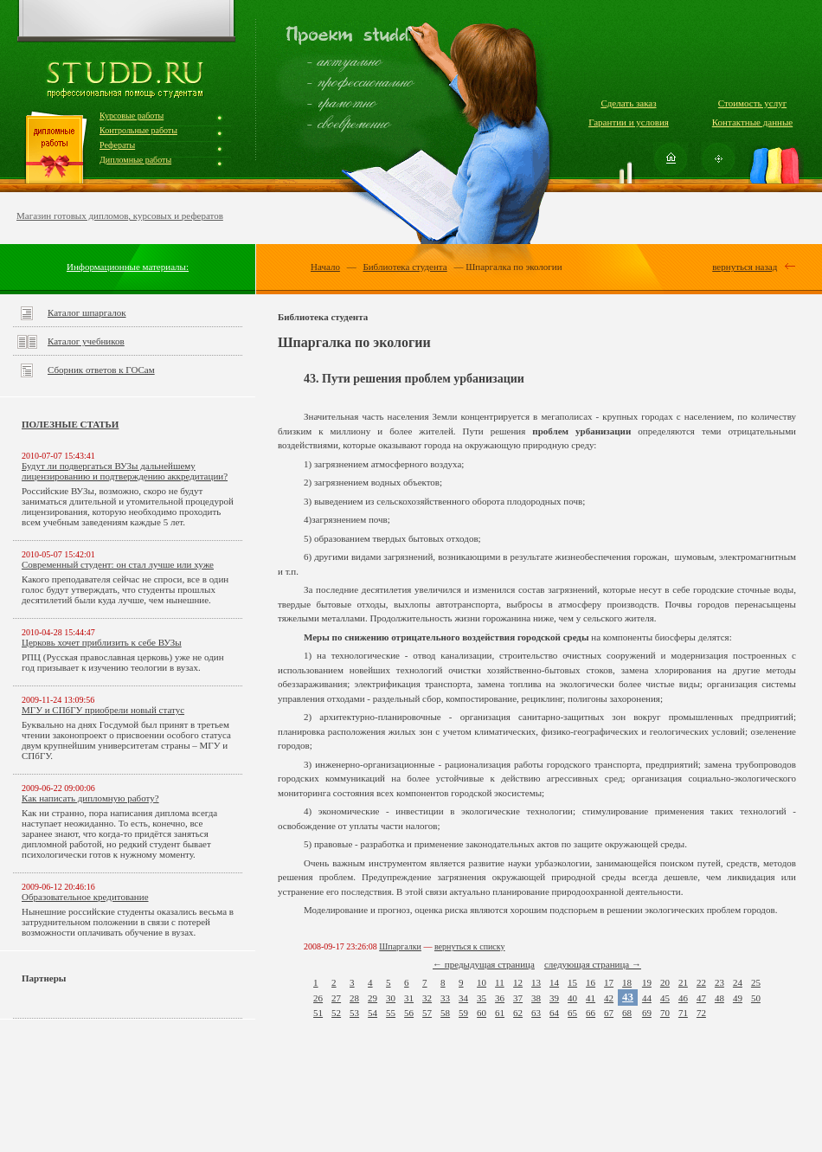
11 (499, 982)
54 (372, 1012)
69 (647, 1012)
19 (647, 982)
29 (372, 998)
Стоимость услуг (752, 103)
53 (354, 1012)
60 (481, 1012)
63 (536, 1012)
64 (554, 1012)
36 (499, 998)
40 (572, 998)
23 (719, 982)
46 (683, 998)
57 (427, 1012)
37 (518, 998)
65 (572, 1012)
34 (463, 998)
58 (445, 1012)
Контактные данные (752, 122)
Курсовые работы (132, 115)
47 (701, 998)
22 (701, 982)
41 (590, 998)
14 (554, 982)
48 (719, 998)
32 (427, 998)
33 (445, 998)
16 (590, 982)
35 (481, 998)
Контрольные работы (138, 130)
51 (318, 1012)
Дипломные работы (135, 159)
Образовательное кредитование (85, 896)
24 (737, 982)
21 (683, 982)
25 (756, 982)
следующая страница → (592, 964)
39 (554, 998)
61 (499, 1012)
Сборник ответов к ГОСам (101, 369)
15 (572, 982)
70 (665, 1012)
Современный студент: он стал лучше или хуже (118, 564)
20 (665, 982)
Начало (325, 266)
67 (608, 1012)
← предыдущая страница (484, 964)
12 (518, 982)
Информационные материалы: (128, 266)
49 (737, 998)
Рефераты (117, 145)
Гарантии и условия (628, 122)
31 (409, 998)
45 (665, 998)
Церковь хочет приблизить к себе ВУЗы (102, 642)
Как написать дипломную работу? (90, 798)
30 (390, 998)
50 (756, 998)
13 (536, 982)
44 (647, 998)
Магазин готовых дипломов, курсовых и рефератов (119, 215)
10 (481, 982)
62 (518, 1012)
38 (536, 998)
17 (608, 982)
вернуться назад (744, 266)
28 (354, 998)
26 (318, 998)
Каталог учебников (86, 341)
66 (590, 1012)
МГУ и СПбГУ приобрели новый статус (103, 710)
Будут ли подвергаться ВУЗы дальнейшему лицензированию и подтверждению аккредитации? (125, 470)
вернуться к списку (469, 946)
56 (409, 1012)
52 (336, 1012)
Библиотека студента (404, 266)
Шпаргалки (400, 946)
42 (608, 998)
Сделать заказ (628, 103)
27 (336, 998)
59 (463, 1012)
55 (390, 1012)
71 (683, 1012)
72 (701, 1012)
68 (627, 1012)
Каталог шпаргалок (87, 312)
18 (627, 982)
